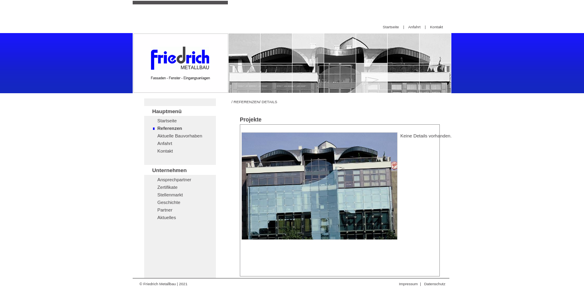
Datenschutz (434, 284)
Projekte (251, 119)
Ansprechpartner (174, 179)
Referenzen (169, 128)
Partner (164, 210)
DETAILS (269, 102)
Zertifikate (167, 187)
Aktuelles (166, 217)
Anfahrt (414, 27)
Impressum (408, 284)
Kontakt (436, 27)
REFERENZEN (246, 102)
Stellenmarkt (170, 194)
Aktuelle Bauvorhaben (179, 135)
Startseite (391, 27)
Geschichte (168, 202)
